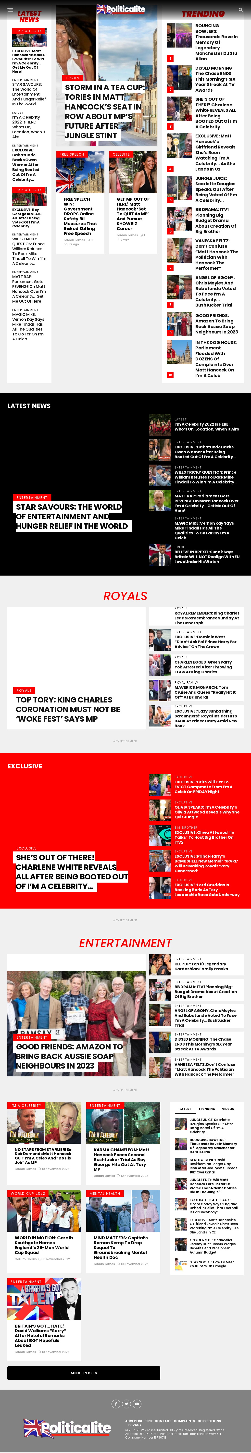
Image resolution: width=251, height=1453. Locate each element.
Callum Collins (26, 1259)
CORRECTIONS (209, 1422)
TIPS (148, 1422)
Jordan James (74, 251)
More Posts (84, 1374)
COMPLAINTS (184, 1422)
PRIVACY (134, 1426)
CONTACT (163, 1422)
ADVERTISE (134, 1422)
